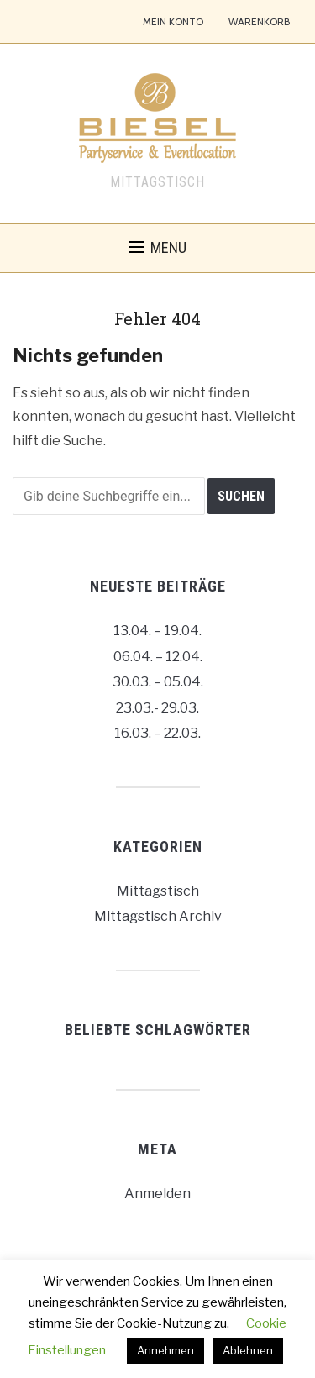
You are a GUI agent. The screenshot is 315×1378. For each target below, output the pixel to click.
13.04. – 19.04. (157, 631)
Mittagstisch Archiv (158, 916)
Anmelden (157, 1194)
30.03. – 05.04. (158, 682)
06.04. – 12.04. (157, 657)
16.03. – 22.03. (157, 733)
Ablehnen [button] (248, 1350)
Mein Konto (173, 21)
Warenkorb (259, 21)
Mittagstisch (158, 891)
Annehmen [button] (165, 1350)
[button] (157, 248)
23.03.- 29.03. (157, 708)
